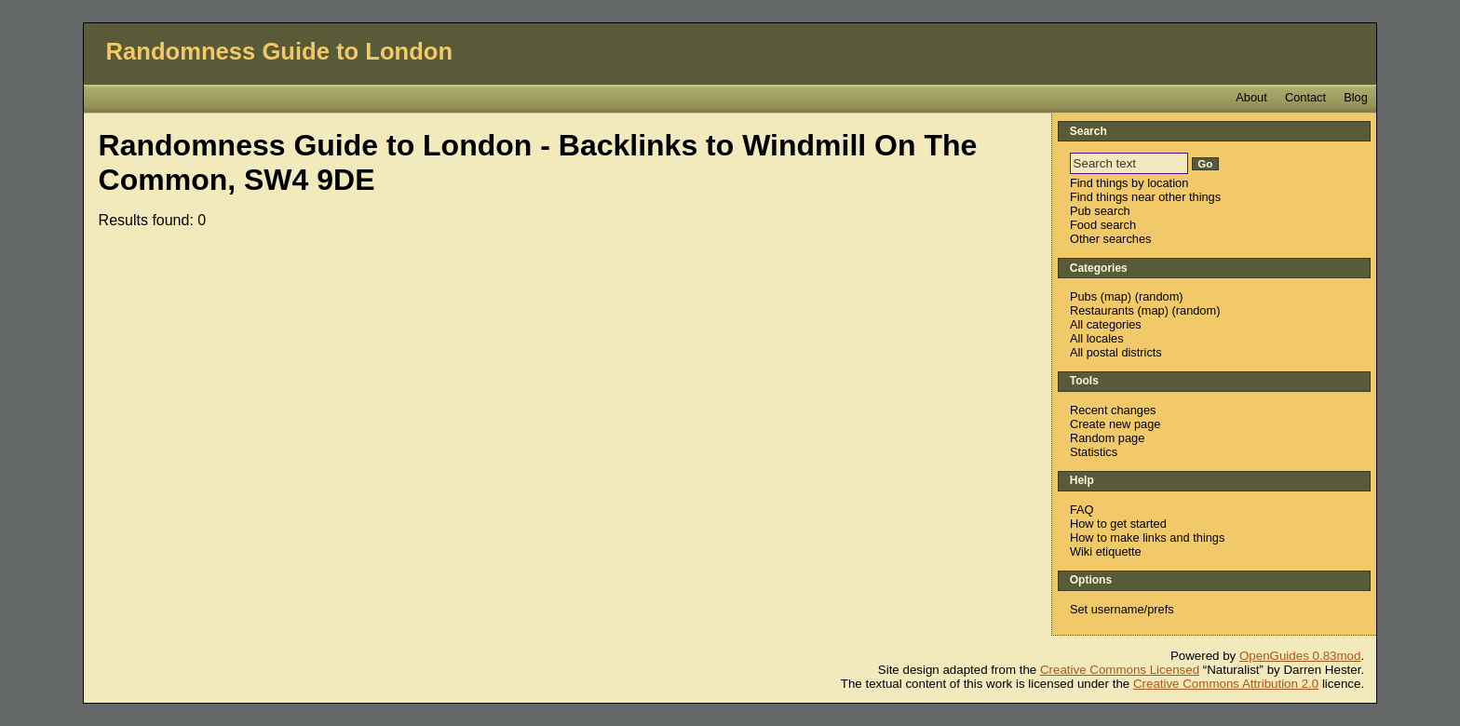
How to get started (1118, 524)
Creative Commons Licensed (1119, 670)
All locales (1097, 338)
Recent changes (1113, 410)
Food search (1103, 225)
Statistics (1093, 452)
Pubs (1083, 296)
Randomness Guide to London (279, 51)
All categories (1106, 324)
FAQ (1082, 510)
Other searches (1111, 239)
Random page (1107, 438)
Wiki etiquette (1106, 551)
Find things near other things (1145, 197)
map (1116, 296)
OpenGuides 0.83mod (1299, 656)
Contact (1305, 97)
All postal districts (1116, 352)
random (1159, 296)
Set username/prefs (1122, 609)
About (1251, 97)
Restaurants (1102, 310)
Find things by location (1129, 183)
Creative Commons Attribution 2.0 (1225, 684)
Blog (1356, 97)
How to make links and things (1147, 537)
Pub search (1100, 211)
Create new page (1115, 424)
